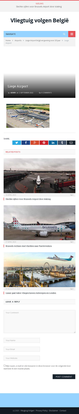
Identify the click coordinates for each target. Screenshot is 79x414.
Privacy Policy (42, 410)
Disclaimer (53, 410)
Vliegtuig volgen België (40, 20)
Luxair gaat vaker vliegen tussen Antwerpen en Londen (31, 293)
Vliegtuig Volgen (27, 410)
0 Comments (45, 93)
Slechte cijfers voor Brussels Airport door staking (39, 6)
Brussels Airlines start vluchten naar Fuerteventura (29, 246)
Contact (63, 410)
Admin (13, 93)
